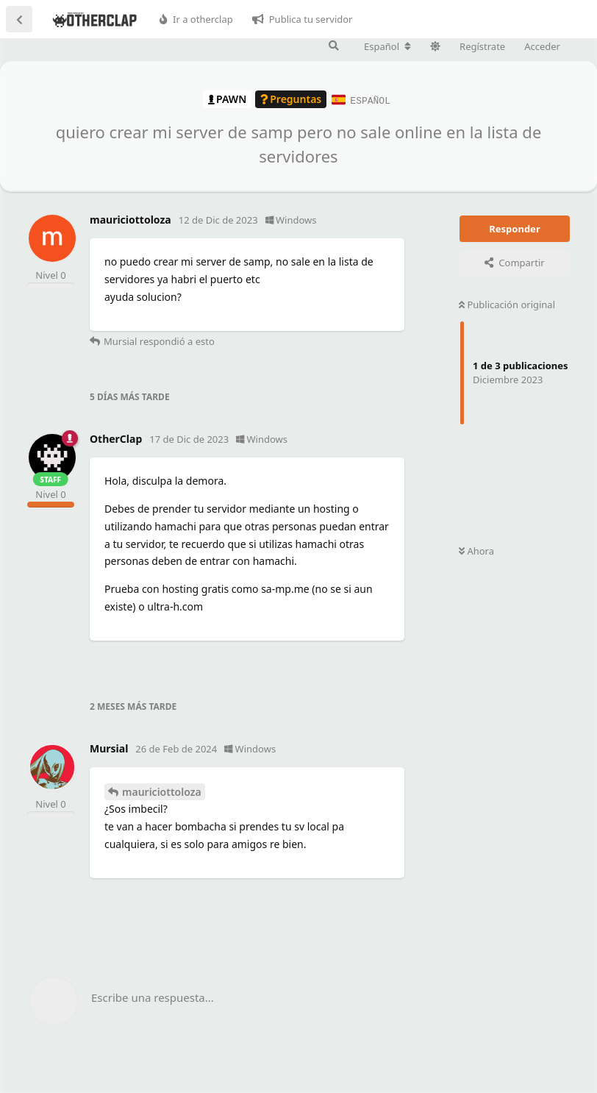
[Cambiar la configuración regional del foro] (387, 46)
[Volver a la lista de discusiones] (19, 19)
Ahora (476, 550)
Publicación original (507, 303)
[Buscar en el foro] (334, 45)
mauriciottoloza (161, 791)
